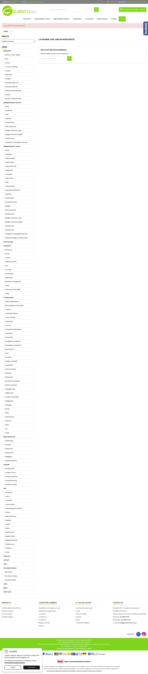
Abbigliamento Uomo (12, 146)
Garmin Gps (8, 242)
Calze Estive (9, 162)
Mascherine (9, 532)
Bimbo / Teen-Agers (12, 55)
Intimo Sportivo (10, 126)
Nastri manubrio (11, 385)
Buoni (78, 620)
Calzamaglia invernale (13, 508)
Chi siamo (42, 614)
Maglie (7, 206)
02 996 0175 (14, 2)
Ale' (5, 488)
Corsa (7, 63)
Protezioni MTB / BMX (12, 289)
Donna (7, 512)
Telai (7, 425)
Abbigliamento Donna (12, 102)
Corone (8, 325)
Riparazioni (9, 453)
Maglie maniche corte (13, 130)
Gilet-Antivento (10, 516)
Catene (8, 309)
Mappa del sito (44, 623)
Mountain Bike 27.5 (12, 83)
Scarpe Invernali (11, 476)
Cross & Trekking (11, 67)
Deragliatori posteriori (13, 345)
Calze (7, 496)
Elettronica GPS (10, 262)
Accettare (31, 667)
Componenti (9, 297)
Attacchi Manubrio (12, 301)
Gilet (7, 114)
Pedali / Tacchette (12, 397)
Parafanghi (9, 274)
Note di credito (81, 614)
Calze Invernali (10, 166)
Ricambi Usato (10, 580)
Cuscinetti (9, 337)
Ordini (78, 611)
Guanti (7, 524)
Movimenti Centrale (12, 381)
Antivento (8, 110)
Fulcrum (7, 556)
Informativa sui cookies (83, 648)
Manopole (9, 377)
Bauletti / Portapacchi (13, 282)
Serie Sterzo (9, 417)
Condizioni (43, 617)
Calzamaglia (10, 158)
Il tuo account (83, 602)
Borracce (8, 250)
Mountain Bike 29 (11, 87)
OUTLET (6, 560)
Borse (7, 254)
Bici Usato (8, 572)
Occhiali (8, 270)
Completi (8, 174)
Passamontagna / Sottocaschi (16, 238)
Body (7, 106)
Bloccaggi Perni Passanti (14, 305)
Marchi (5, 36)
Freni (7, 353)
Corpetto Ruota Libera (13, 329)
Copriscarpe (10, 186)
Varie (7, 285)
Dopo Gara (9, 178)
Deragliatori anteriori (13, 341)
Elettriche (8, 75)
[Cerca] (74, 9)
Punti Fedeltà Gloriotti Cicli (11, 608)
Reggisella (9, 401)
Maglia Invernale (11, 540)
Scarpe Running (11, 480)
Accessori (7, 246)
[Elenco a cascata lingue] (112, 2)
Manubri (8, 373)
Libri (5, 564)
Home (4, 47)
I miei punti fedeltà (82, 623)
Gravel (7, 95)
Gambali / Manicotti (12, 190)
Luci (6, 266)
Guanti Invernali (11, 202)
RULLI (5, 588)
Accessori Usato (11, 576)
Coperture (9, 321)
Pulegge (8, 405)
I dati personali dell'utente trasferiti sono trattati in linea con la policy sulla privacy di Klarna (73, 671)
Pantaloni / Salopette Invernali (16, 142)
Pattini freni (9, 393)
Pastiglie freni (10, 389)
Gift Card (7, 592)
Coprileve (9, 333)
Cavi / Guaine (10, 317)
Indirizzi (78, 617)
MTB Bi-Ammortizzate (13, 91)
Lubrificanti (9, 441)
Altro (5, 584)
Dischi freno (9, 349)
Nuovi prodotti (7, 614)
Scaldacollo (9, 230)
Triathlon (8, 548)
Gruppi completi (11, 361)
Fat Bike (8, 79)
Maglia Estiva (10, 536)
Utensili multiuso (11, 461)
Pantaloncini (9, 138)
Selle (7, 413)
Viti (6, 429)
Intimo (7, 528)
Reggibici (8, 457)
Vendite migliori (7, 617)
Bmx (6, 59)
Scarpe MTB (9, 468)
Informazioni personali (84, 608)
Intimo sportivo (10, 210)
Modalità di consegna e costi (49, 608)
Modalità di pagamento (47, 611)
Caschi (7, 258)
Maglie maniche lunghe (14, 134)
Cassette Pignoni (11, 313)
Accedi (129, 2)
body (7, 552)
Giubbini (8, 118)
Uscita (13, 667)
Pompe (8, 445)
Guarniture (9, 365)
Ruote (7, 409)
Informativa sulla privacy (15, 663)
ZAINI (7, 293)
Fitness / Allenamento (13, 99)
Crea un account (140, 2)
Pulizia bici (9, 449)
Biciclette (7, 51)
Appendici (9, 278)
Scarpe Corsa (10, 472)
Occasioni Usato (10, 568)
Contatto (118, 602)
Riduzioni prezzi (7, 611)
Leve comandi (10, 369)
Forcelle (8, 357)
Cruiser (8, 71)
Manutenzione (9, 437)
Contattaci (42, 620)
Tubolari (8, 421)
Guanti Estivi (9, 122)
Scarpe (6, 465)
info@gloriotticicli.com (35, 2)
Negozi (41, 626)
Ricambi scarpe (11, 484)
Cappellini (9, 170)
